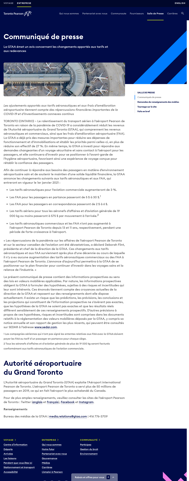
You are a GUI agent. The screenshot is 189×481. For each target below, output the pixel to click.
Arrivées (8, 453)
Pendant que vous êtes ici (18, 462)
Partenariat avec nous (94, 13)
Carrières (172, 13)
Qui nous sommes (69, 13)
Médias (46, 462)
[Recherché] (182, 13)
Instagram (86, 402)
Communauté (89, 440)
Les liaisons (10, 458)
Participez (85, 444)
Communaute (118, 13)
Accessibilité (11, 471)
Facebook (68, 402)
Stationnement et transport (19, 467)
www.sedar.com (46, 327)
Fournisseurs (137, 13)
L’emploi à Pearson (52, 471)
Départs (8, 449)
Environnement (88, 453)
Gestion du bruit (89, 449)
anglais (37, 402)
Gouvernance (49, 458)
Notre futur (48, 449)
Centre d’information (15, 444)
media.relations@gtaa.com (68, 416)
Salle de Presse (155, 13)
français (52, 402)
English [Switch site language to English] (180, 3)
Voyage (8, 3)
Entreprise (24, 3)
